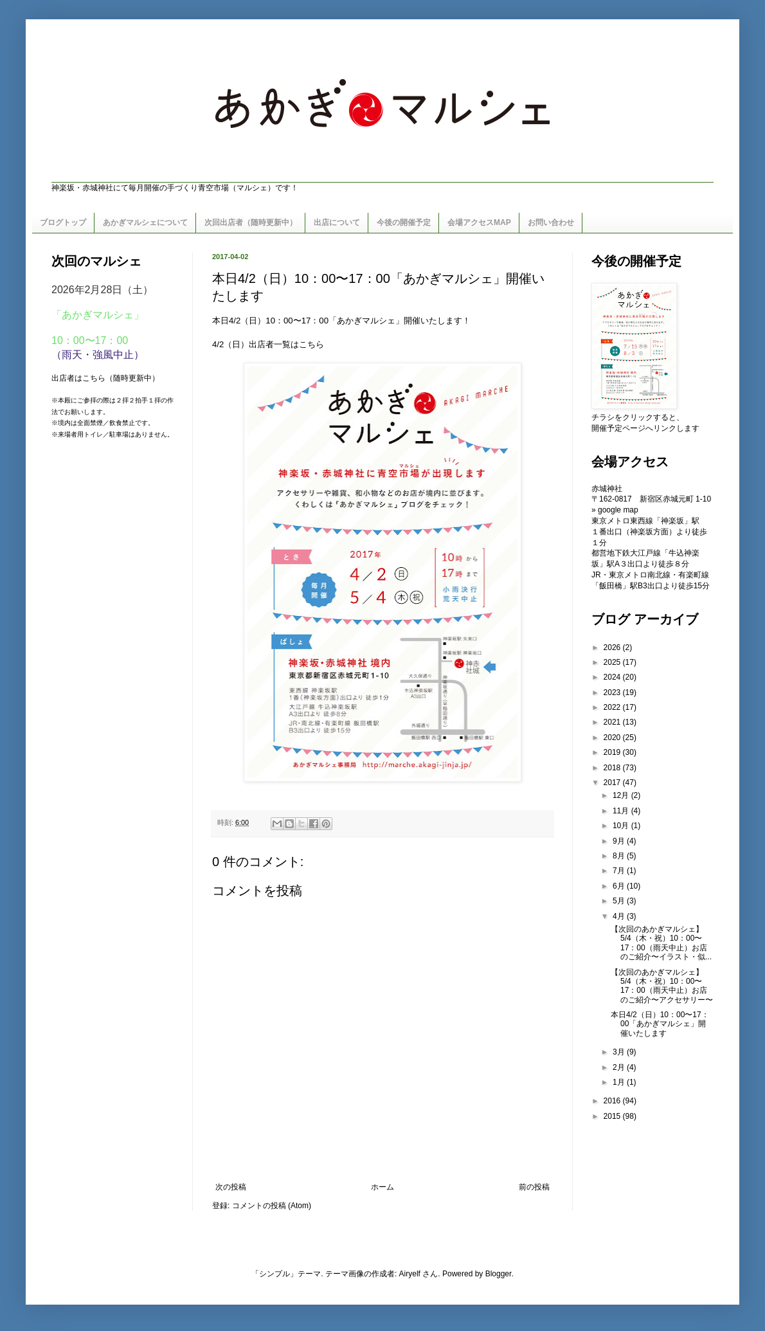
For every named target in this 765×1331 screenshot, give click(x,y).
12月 (622, 795)
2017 (613, 782)
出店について (337, 222)
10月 (622, 825)
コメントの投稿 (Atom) (271, 1205)
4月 (620, 916)
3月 (620, 1051)
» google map (614, 509)
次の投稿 (230, 1186)
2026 (613, 647)
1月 (620, 1082)
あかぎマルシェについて (145, 222)
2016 (613, 1100)
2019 (613, 752)
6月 (620, 886)
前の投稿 (534, 1186)
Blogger (498, 1273)
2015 (613, 1116)
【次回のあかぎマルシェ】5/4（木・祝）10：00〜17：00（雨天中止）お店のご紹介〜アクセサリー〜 (662, 986)
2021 (613, 722)
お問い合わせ (551, 222)
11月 (622, 810)
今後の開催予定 (404, 222)
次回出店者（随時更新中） (250, 222)
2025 (613, 662)
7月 (620, 870)
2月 (620, 1067)
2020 (613, 737)
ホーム (382, 1186)
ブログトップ (63, 222)
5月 (620, 900)
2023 (613, 692)
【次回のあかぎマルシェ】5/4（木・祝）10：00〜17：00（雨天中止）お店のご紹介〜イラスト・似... (661, 943)
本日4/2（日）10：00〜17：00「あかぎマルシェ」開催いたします (660, 1024)
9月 (620, 841)
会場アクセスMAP (479, 222)
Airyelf (409, 1273)
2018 (613, 767)
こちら (311, 344)
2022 (613, 707)
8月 (620, 855)
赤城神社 (606, 488)
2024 (613, 677)
